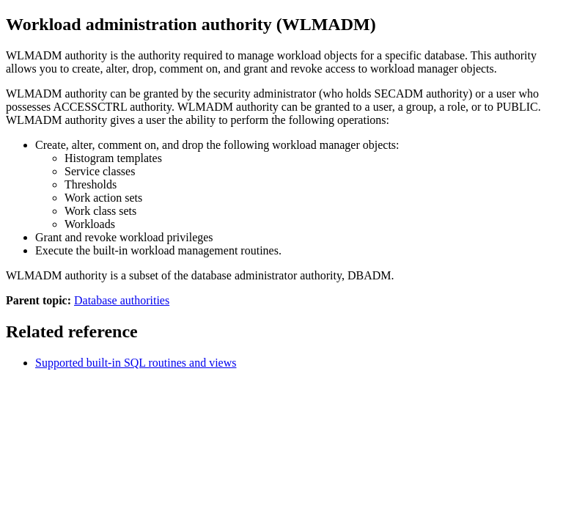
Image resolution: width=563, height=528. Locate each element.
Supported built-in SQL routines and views (136, 362)
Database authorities (121, 300)
